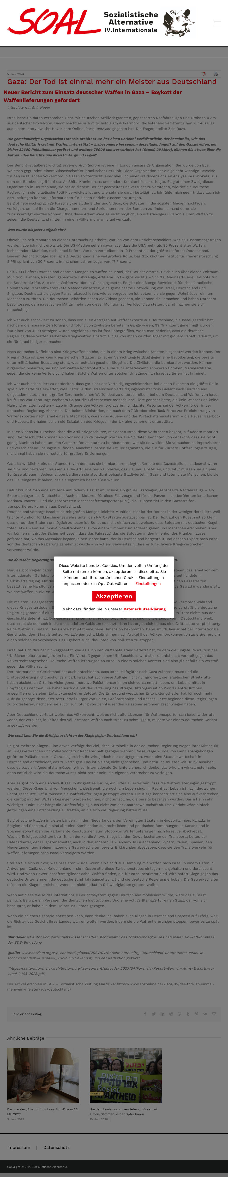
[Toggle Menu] (217, 23)
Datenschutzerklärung (145, 609)
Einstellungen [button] (148, 583)
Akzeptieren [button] (114, 596)
